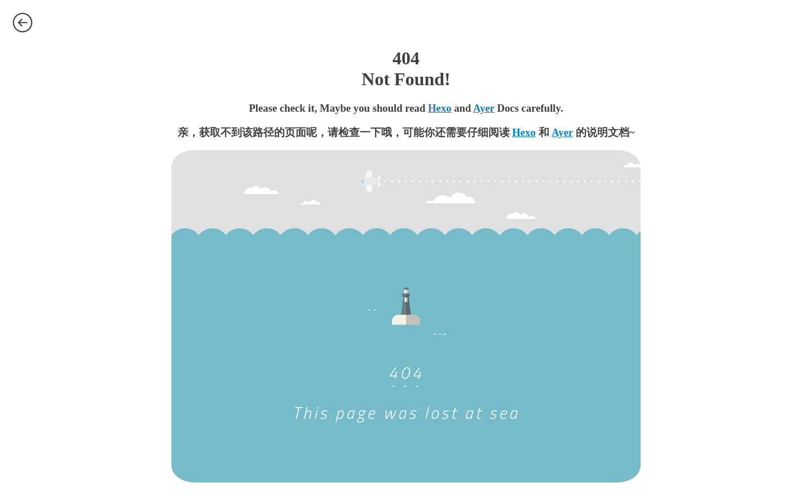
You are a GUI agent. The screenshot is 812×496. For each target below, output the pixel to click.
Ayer (484, 108)
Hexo (440, 108)
